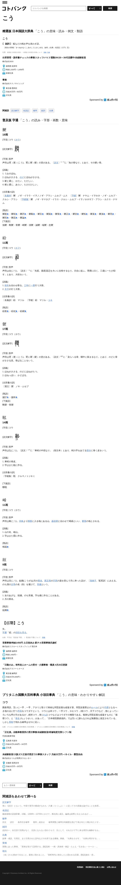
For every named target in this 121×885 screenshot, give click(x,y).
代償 (106, 707)
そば (45, 715)
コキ (50, 300)
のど (22, 177)
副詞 (43, 111)
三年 (26, 285)
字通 (4, 632)
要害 (84, 521)
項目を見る (21, 632)
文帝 (13, 584)
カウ (17, 140)
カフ (17, 248)
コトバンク (14, 8)
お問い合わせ (111, 867)
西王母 (47, 581)
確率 (35, 111)
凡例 (48, 52)
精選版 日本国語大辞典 (17, 31)
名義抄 (8, 195)
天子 (7, 289)
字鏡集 (25, 199)
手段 (20, 711)
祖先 (7, 285)
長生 (17, 718)
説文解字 (15, 111)
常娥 (39, 584)
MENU (4, 2)
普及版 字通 (10, 120)
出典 (51, 111)
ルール (94, 707)
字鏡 (74, 195)
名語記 (26, 111)
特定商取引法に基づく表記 (95, 867)
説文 (56, 162)
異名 (40, 581)
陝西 (30, 521)
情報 (45, 52)
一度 (33, 285)
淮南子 (93, 581)
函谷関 (54, 521)
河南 (21, 521)
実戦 (11, 722)
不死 (55, 581)
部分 (89, 450)
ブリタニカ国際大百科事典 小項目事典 (28, 694)
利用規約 (80, 867)
